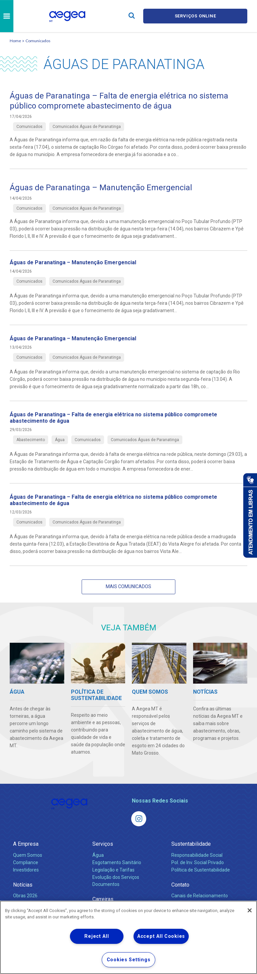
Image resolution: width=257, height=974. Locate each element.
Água (98, 855)
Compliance (25, 862)
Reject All (96, 936)
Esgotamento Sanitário (116, 862)
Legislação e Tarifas (113, 870)
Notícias (22, 885)
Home (15, 40)
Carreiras (102, 899)
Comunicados (38, 40)
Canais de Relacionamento (199, 895)
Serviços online (195, 15)
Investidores (26, 870)
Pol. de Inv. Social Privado (197, 862)
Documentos (105, 884)
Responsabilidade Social (197, 855)
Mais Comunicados (128, 586)
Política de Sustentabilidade (200, 870)
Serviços (102, 844)
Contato (180, 885)
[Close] (249, 910)
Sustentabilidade (191, 844)
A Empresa (25, 844)
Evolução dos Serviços (115, 877)
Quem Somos (27, 855)
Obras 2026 (25, 895)
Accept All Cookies (161, 936)
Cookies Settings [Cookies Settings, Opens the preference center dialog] (129, 960)
